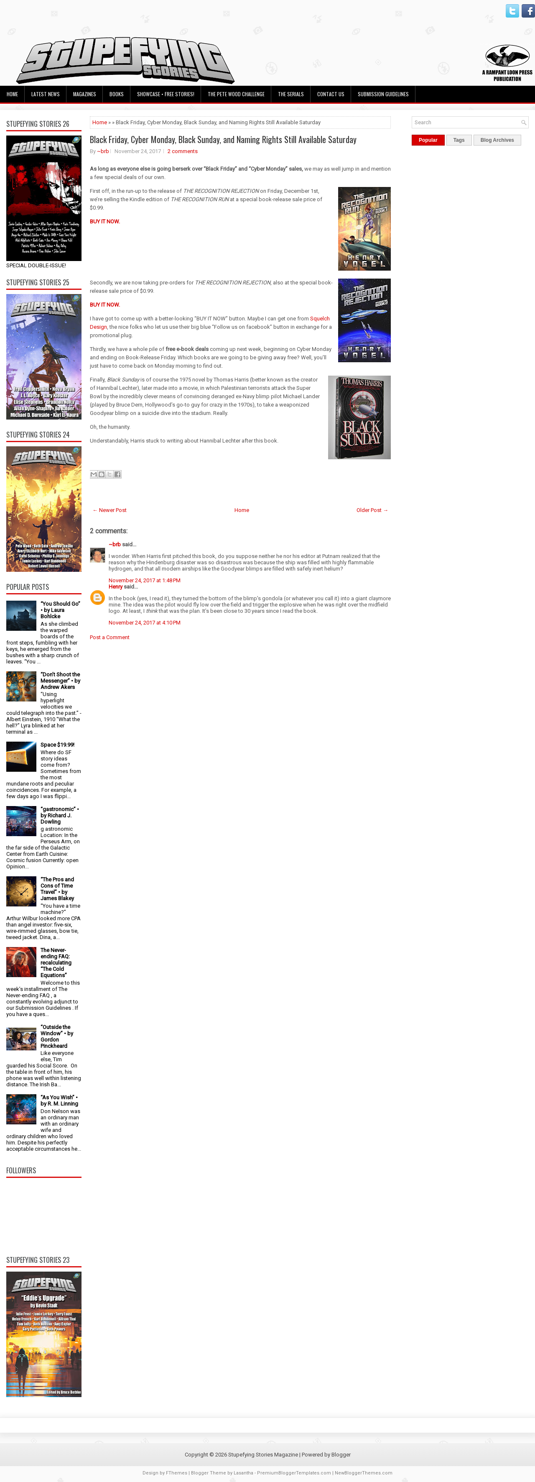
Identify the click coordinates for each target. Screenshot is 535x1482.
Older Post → (372, 510)
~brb (103, 151)
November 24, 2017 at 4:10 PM (145, 622)
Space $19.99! (57, 745)
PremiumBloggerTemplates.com (294, 1473)
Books (117, 93)
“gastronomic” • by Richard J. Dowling (60, 815)
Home (12, 93)
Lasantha (243, 1473)
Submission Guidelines (383, 93)
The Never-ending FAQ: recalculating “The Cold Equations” (56, 962)
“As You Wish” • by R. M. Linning (59, 1100)
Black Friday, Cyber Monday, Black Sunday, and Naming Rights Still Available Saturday (223, 139)
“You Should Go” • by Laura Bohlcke (60, 610)
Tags (459, 140)
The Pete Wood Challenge (236, 93)
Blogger (341, 1454)
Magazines (84, 93)
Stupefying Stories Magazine (263, 1454)
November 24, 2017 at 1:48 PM (145, 580)
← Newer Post (109, 510)
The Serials (291, 93)
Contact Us (330, 93)
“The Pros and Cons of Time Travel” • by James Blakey (57, 888)
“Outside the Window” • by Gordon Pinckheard (57, 1036)
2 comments (183, 151)
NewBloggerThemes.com (363, 1473)
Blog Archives (497, 140)
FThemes (176, 1473)
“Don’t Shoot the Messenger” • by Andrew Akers (60, 680)
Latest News (45, 93)
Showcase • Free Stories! (165, 93)
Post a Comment (110, 637)
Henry (115, 587)
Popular (428, 140)
